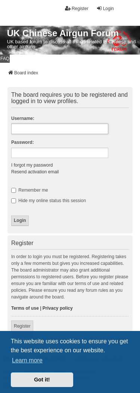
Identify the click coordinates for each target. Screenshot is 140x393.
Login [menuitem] (105, 8)
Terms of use (25, 308)
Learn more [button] (27, 360)
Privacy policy (58, 308)
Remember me (29, 190)
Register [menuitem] (76, 8)
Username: (22, 118)
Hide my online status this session (48, 200)
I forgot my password (32, 165)
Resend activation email (35, 171)
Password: (22, 142)
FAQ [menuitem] (4, 58)
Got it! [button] (42, 380)
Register (22, 326)
